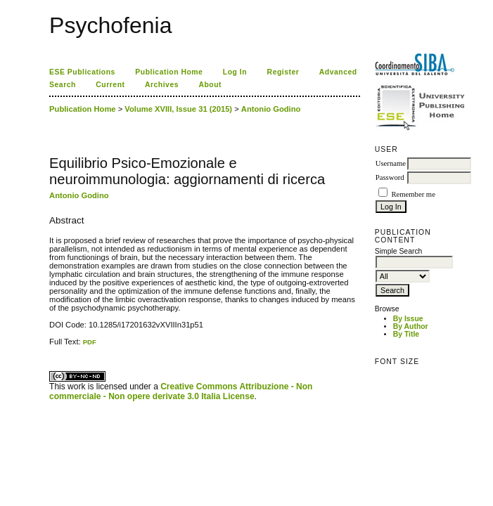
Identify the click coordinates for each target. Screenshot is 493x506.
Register (283, 72)
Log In (235, 72)
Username (391, 163)
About (210, 85)
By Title (406, 334)
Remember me (413, 194)
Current (110, 85)
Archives (162, 85)
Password (390, 177)
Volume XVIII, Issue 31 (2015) (178, 109)
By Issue (408, 319)
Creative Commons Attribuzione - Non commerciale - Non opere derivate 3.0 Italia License (180, 391)
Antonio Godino (271, 109)
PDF (89, 342)
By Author (410, 326)
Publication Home (169, 72)
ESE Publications (82, 72)
